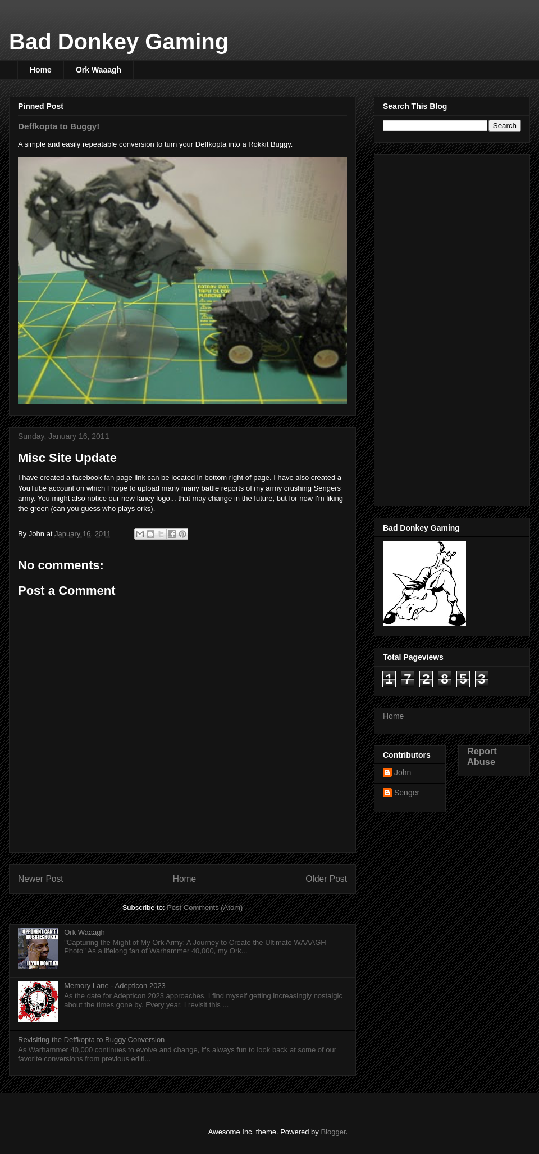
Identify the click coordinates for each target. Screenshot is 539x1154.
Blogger (333, 1132)
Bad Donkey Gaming (119, 41)
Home (41, 69)
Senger (406, 792)
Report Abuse (482, 756)
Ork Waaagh (98, 69)
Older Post (326, 879)
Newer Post (40, 879)
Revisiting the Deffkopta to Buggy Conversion (91, 1039)
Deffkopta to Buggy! (58, 126)
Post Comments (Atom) (205, 907)
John (402, 772)
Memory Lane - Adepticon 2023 (115, 985)
